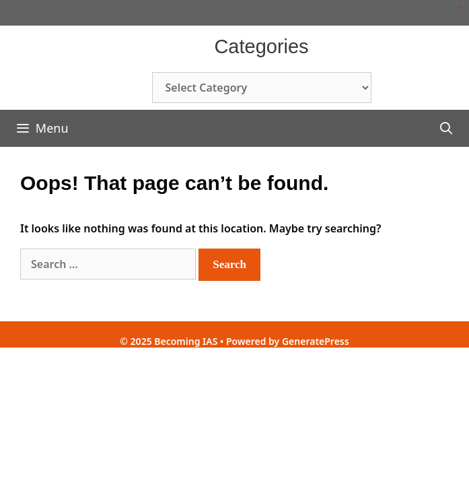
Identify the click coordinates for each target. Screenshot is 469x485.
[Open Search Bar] (446, 128)
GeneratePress (315, 341)
